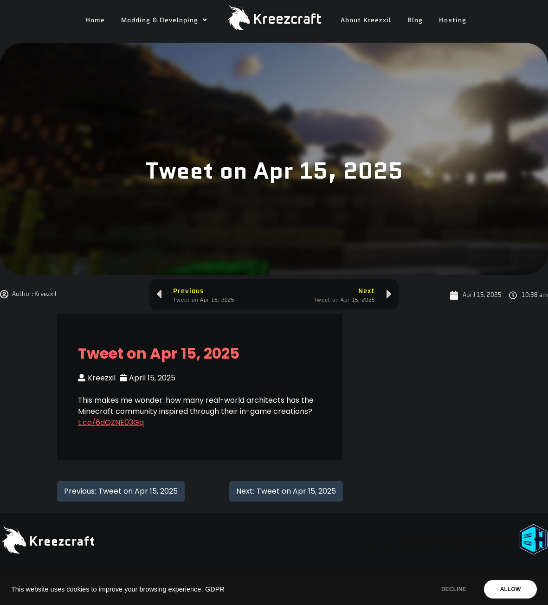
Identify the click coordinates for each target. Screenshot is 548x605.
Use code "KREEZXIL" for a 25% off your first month (441, 548)
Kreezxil (97, 378)
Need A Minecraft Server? (459, 537)
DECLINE (452, 589)
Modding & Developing (164, 20)
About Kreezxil (366, 20)
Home (95, 20)
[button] (164, 20)
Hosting (452, 20)
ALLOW (510, 589)
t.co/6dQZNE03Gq (111, 422)
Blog (415, 20)
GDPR (215, 589)
